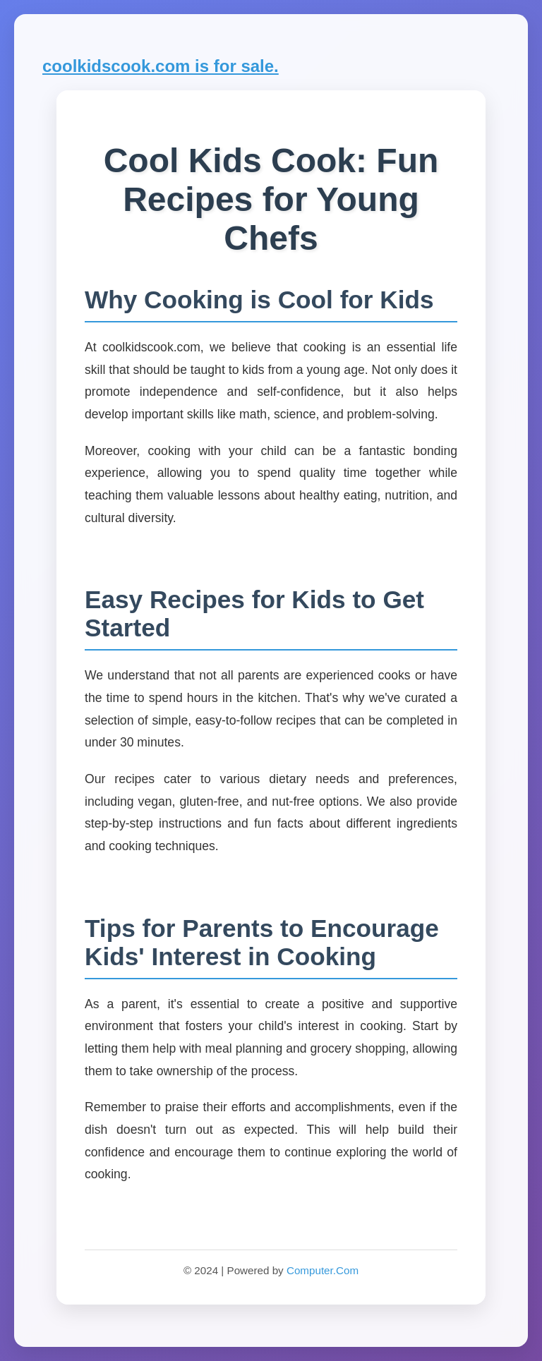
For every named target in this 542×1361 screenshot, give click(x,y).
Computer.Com (323, 1270)
